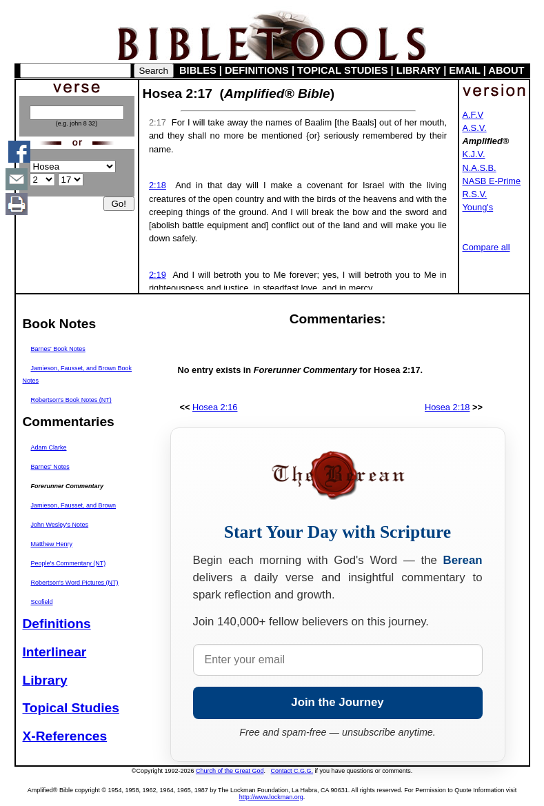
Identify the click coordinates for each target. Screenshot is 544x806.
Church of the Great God (230, 770)
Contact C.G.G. (292, 770)
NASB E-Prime (492, 181)
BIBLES (197, 70)
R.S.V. (475, 194)
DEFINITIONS (257, 70)
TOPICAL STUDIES (342, 70)
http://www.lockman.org (271, 797)
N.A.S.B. (479, 168)
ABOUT (506, 70)
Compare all (486, 247)
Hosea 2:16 (214, 407)
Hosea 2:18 (447, 407)
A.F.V (473, 115)
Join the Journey (337, 702)
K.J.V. (474, 154)
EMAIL (464, 70)
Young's (478, 207)
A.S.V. (475, 128)
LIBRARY (418, 70)
